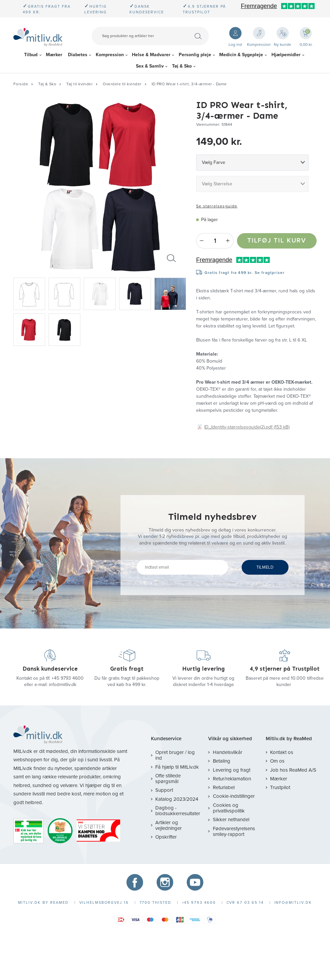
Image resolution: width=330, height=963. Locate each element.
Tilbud (30, 55)
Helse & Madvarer (151, 55)
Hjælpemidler (286, 55)
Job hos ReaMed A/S (293, 770)
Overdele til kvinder (122, 84)
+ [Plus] (228, 241)
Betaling (221, 761)
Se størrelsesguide (217, 206)
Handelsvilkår (227, 752)
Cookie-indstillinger (234, 796)
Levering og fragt (231, 770)
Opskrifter (166, 837)
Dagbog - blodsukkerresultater (177, 810)
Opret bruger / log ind (175, 755)
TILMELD (264, 567)
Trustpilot (280, 787)
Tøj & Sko (182, 66)
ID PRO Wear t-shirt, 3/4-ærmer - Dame (189, 84)
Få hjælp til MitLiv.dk (177, 767)
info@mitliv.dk (62, 684)
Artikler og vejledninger (168, 825)
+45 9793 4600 (68, 678)
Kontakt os (281, 752)
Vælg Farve (213, 162)
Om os (277, 761)
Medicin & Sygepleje (241, 55)
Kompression (110, 55)
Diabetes (77, 55)
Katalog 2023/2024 (176, 799)
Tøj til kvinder (79, 84)
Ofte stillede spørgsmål (168, 778)
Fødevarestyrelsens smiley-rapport (234, 831)
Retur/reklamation (232, 779)
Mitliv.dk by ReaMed (289, 739)
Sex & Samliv (150, 66)
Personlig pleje (195, 55)
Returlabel (224, 787)
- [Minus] (201, 241)
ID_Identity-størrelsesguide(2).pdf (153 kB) (247, 427)
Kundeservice (166, 739)
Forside (20, 84)
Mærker (54, 55)
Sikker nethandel (231, 819)
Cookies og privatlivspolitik (229, 808)
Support (164, 790)
